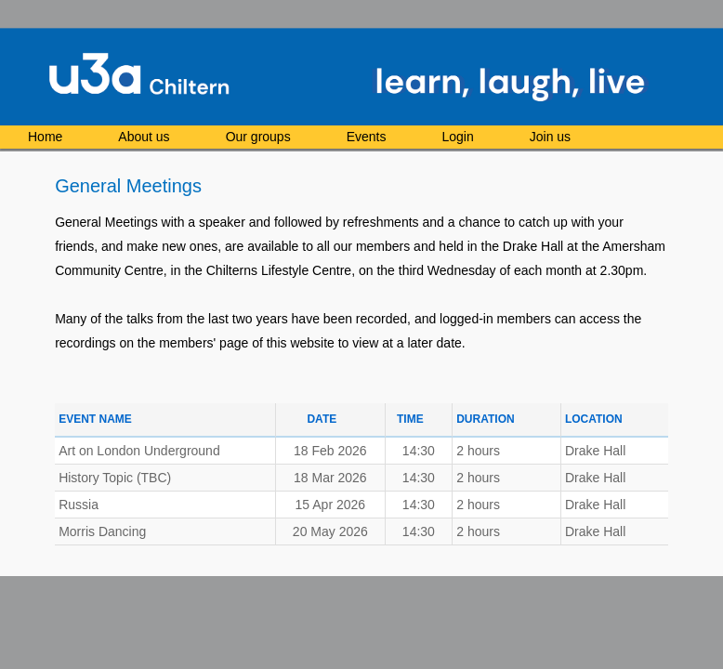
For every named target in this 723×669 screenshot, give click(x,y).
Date (321, 419)
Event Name (95, 419)
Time (410, 419)
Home (45, 136)
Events (367, 136)
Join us (550, 136)
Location (594, 419)
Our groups (258, 136)
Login (457, 136)
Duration (485, 419)
